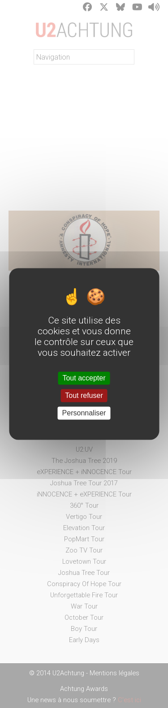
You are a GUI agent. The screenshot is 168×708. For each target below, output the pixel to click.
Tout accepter (83, 378)
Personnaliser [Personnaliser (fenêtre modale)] (84, 413)
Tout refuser (84, 395)
